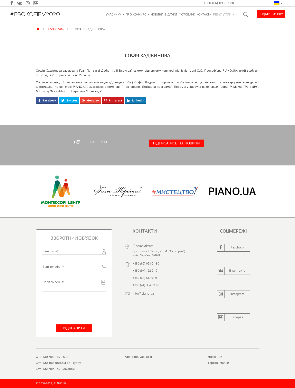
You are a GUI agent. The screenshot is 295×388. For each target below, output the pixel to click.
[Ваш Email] (112, 142)
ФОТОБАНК (187, 14)
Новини (157, 14)
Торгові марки (218, 362)
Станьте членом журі (52, 356)
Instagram (230, 294)
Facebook (230, 247)
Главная (38, 29)
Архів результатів (138, 356)
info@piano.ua (143, 293)
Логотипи (215, 356)
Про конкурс (136, 14)
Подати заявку (270, 14)
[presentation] (71, 308)
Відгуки (171, 14)
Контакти (204, 14)
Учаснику (113, 14)
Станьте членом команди (55, 369)
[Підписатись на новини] (176, 143)
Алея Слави (55, 29)
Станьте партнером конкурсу (58, 362)
